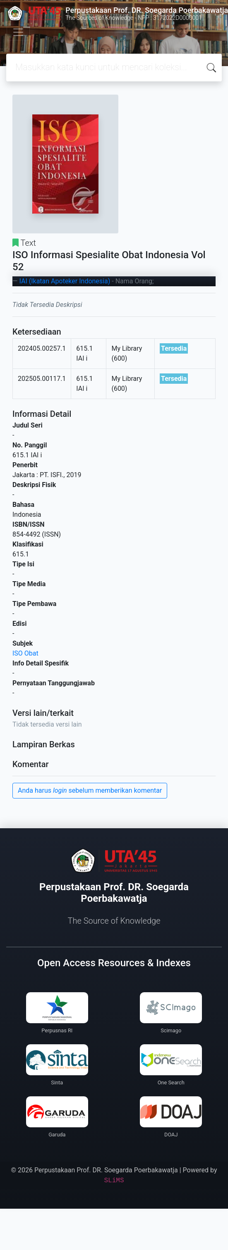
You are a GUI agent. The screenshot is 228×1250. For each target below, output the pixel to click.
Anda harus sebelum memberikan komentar (90, 790)
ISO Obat (25, 653)
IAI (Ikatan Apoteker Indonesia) (64, 281)
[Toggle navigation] (18, 32)
